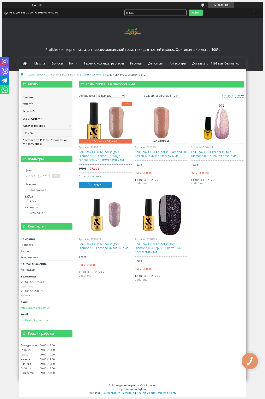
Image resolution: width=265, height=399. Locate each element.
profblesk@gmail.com (34, 320)
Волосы (57, 63)
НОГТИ (55, 74)
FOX (64, 74)
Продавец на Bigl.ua (132, 389)
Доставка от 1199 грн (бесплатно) (216, 63)
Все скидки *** (32, 118)
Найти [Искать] (196, 12)
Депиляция (156, 63)
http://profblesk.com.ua (35, 308)
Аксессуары (178, 63)
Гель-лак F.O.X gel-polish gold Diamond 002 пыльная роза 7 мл (213, 154)
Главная (28, 97)
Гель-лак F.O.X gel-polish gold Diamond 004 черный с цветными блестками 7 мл (158, 248)
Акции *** (29, 111)
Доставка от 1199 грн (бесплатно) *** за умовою (44, 142)
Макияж (40, 63)
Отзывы (28, 133)
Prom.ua (151, 385)
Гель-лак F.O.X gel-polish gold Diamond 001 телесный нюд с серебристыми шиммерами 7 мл (101, 156)
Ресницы (136, 63)
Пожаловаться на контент (118, 393)
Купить (98, 184)
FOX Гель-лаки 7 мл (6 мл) (86, 74)
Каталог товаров (34, 126)
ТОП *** (28, 104)
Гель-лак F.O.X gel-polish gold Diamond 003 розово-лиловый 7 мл (103, 246)
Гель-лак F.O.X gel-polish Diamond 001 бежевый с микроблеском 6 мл (161, 154)
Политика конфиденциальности (157, 393)
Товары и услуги (37, 74)
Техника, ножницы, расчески (104, 63)
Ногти (73, 63)
